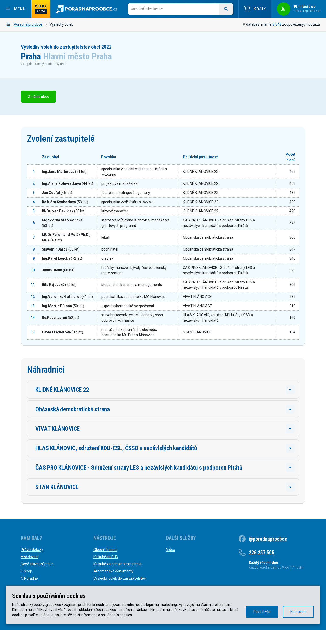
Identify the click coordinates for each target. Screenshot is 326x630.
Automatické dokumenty (113, 571)
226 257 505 (261, 552)
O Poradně (29, 578)
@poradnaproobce (268, 539)
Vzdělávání (29, 557)
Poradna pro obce (24, 24)
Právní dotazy (32, 550)
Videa (170, 550)
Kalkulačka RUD (105, 557)
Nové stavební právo (37, 564)
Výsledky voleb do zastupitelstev (119, 578)
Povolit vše (262, 612)
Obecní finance (105, 550)
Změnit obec (38, 97)
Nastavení (298, 612)
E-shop (26, 571)
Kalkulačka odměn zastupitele (117, 564)
